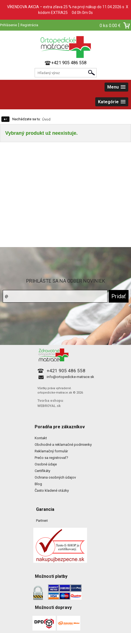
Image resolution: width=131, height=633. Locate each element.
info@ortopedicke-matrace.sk (70, 377)
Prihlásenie (8, 25)
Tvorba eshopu (50, 400)
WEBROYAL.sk (49, 406)
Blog (38, 484)
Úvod (46, 119)
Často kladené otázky (52, 490)
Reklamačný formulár (51, 451)
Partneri (42, 520)
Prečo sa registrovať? (51, 458)
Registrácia (29, 25)
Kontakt (41, 438)
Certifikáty (42, 471)
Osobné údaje (46, 464)
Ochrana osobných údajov (55, 477)
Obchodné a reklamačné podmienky (63, 444)
